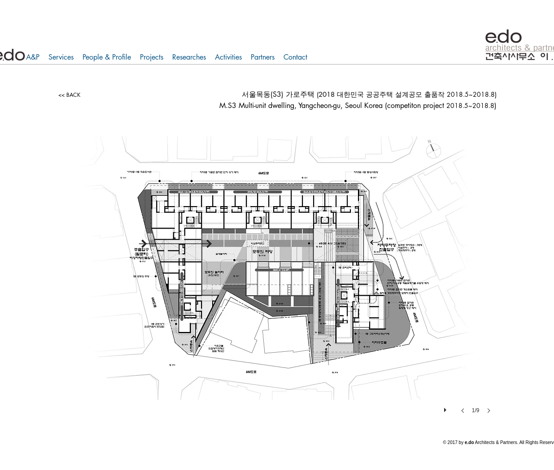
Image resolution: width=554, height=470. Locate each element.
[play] (446, 407)
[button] (276, 283)
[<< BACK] (69, 95)
